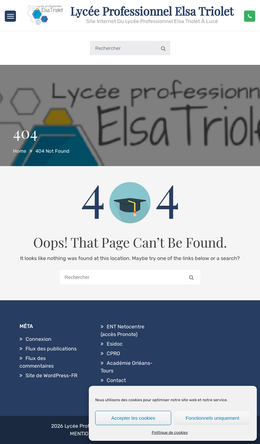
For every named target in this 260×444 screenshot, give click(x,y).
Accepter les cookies (133, 418)
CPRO (113, 353)
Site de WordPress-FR (51, 375)
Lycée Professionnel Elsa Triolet (151, 11)
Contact (116, 380)
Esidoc (115, 344)
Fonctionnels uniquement (212, 418)
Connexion (38, 339)
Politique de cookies (170, 432)
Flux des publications (51, 349)
